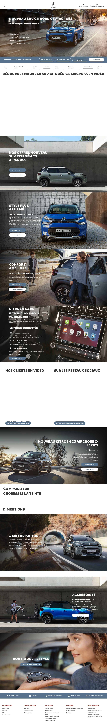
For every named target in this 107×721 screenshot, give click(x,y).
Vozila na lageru (48, 690)
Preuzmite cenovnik (50, 699)
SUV (3, 692)
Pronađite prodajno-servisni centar (74, 688)
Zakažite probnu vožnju (50, 697)
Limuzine (4, 690)
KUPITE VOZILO (49, 684)
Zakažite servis (91, 688)
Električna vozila (6, 694)
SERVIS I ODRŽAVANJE (93, 684)
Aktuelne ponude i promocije (52, 695)
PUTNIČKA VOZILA (7, 684)
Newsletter (69, 692)
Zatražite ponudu (49, 688)
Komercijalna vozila (28, 690)
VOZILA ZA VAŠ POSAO (30, 684)
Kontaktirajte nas (70, 690)
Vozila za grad (5, 688)
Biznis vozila (26, 688)
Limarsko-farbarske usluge (94, 693)
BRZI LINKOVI (69, 684)
